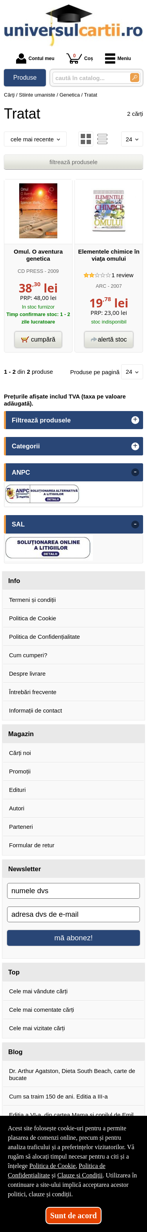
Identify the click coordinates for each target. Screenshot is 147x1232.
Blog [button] (15, 1051)
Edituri (17, 789)
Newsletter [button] (24, 868)
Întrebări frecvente (32, 692)
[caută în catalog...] (88, 78)
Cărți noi (20, 752)
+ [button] (135, 420)
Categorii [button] (26, 446)
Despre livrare (27, 673)
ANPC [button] (21, 472)
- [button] (135, 472)
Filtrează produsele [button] (41, 420)
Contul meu (35, 58)
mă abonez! (73, 938)
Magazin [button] (21, 733)
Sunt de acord (73, 1215)
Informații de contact (35, 710)
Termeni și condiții (32, 599)
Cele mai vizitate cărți (37, 1028)
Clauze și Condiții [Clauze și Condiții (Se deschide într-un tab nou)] (80, 1175)
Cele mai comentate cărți (41, 1009)
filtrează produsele (73, 162)
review (123, 275)
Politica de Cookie (32, 618)
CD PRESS (30, 271)
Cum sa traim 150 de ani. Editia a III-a (58, 1096)
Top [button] (14, 972)
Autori (16, 808)
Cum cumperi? (28, 655)
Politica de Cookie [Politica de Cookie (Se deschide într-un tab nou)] (52, 1166)
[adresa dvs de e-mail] (73, 914)
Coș (79, 58)
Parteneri (21, 826)
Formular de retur (31, 845)
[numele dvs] (73, 891)
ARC (101, 286)
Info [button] (14, 580)
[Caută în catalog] (134, 77)
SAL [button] (18, 524)
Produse (25, 77)
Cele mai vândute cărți (38, 991)
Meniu (118, 58)
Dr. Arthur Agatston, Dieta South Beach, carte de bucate (72, 1074)
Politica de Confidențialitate (44, 636)
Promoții (20, 771)
